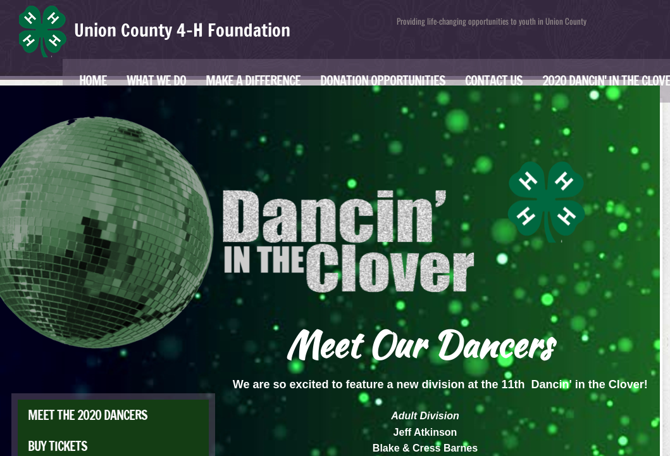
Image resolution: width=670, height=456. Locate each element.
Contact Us (494, 81)
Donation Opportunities (382, 81)
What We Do (156, 81)
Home (93, 81)
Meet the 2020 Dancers (87, 415)
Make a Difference (253, 81)
